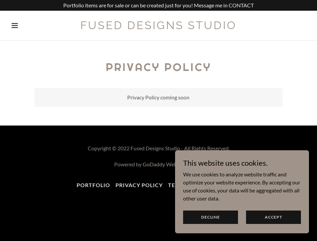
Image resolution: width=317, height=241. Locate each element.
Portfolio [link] (93, 185)
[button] (23, 25)
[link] (158, 27)
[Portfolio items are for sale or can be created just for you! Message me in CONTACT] (158, 5)
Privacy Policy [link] (139, 185)
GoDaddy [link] (154, 164)
